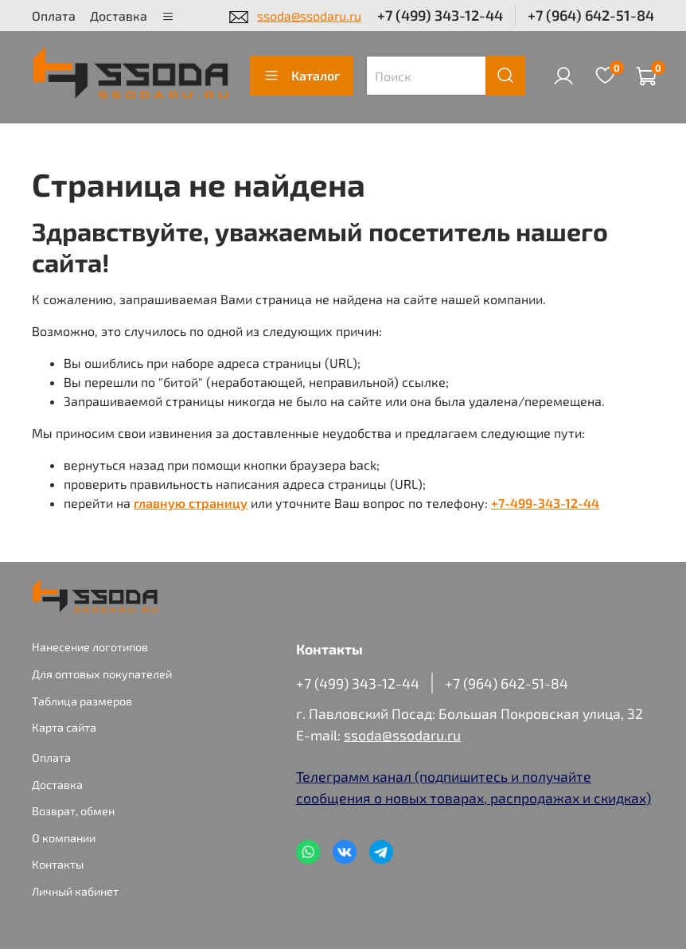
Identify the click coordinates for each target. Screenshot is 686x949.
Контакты (58, 864)
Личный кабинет (75, 891)
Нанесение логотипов (90, 647)
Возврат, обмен (73, 811)
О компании (63, 838)
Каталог (301, 76)
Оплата (54, 15)
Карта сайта (64, 727)
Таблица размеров (82, 701)
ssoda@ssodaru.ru (309, 15)
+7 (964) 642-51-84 (591, 15)
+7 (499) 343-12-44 (440, 15)
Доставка (118, 15)
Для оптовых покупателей (102, 674)
